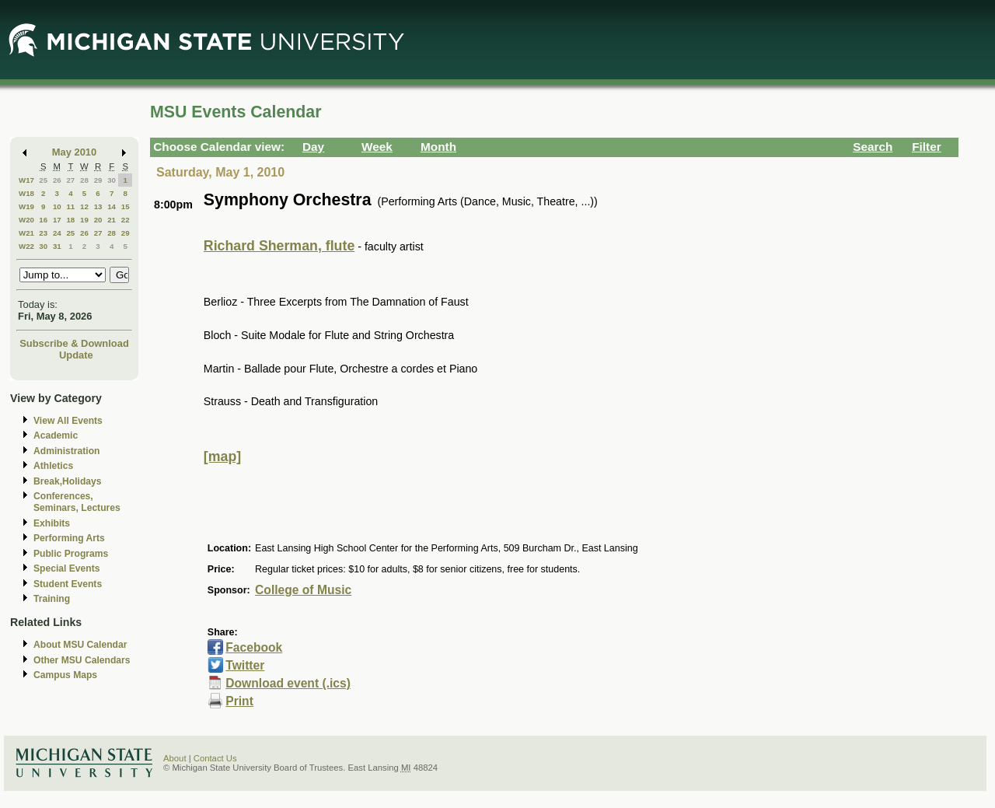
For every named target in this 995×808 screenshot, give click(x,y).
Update (76, 355)
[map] (222, 456)
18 (70, 219)
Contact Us (215, 758)
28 (84, 180)
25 (43, 180)
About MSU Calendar (80, 644)
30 (111, 180)
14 (111, 206)
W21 (26, 233)
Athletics (53, 465)
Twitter (244, 665)
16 (43, 219)
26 (57, 180)
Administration (66, 451)
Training (51, 598)
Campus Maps (65, 675)
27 (70, 180)
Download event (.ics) (288, 683)
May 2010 (74, 152)
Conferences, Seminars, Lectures (76, 502)
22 (125, 219)
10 (57, 206)
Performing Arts (69, 538)
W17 (26, 180)
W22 (26, 246)
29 (98, 180)
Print (239, 701)
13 (98, 206)
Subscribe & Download (74, 343)
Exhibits (51, 523)
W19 (26, 206)
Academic (55, 435)
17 (57, 219)
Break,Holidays (67, 481)
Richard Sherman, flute (279, 246)
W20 (26, 219)
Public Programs (70, 553)
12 (84, 206)
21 (111, 219)
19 (84, 219)
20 (98, 219)
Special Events (66, 568)
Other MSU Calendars (82, 660)
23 (43, 233)
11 (70, 206)
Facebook (253, 647)
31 (57, 246)
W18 (26, 193)
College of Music (303, 589)
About (175, 758)
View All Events (68, 420)
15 (125, 206)
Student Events (67, 584)
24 (57, 233)
